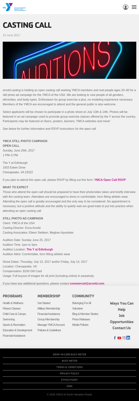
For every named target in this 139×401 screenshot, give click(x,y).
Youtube (119, 338)
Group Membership (48, 319)
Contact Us (121, 327)
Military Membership (48, 308)
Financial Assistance (14, 335)
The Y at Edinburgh (40, 249)
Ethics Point (69, 379)
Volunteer (77, 308)
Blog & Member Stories (85, 313)
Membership (48, 295)
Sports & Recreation (14, 324)
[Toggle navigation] (134, 7)
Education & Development (17, 330)
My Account (125, 7)
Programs (12, 295)
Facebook (115, 338)
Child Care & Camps (14, 313)
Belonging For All (81, 303)
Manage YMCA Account (51, 324)
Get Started (43, 303)
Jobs (69, 386)
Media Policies (80, 324)
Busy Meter (69, 360)
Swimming (9, 319)
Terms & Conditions (69, 367)
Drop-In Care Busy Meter (69, 354)
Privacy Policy (69, 373)
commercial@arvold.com (87, 283)
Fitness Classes (11, 308)
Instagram (124, 338)
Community (83, 295)
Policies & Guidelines (49, 330)
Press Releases (81, 319)
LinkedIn (128, 338)
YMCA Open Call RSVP (110, 179)
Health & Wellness (13, 303)
